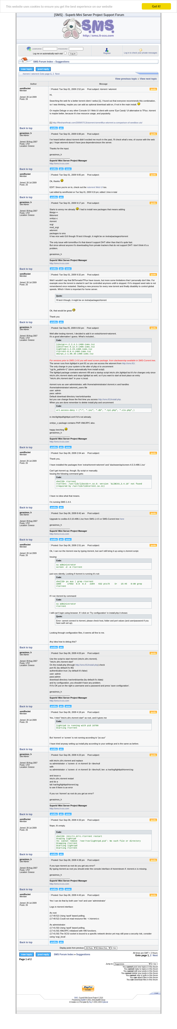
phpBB (83, 1000)
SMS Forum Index (43, 61)
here (122, 519)
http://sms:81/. (128, 363)
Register (107, 53)
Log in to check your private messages (140, 53)
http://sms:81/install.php (86, 665)
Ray (90, 1002)
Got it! (156, 6)
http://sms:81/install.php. (109, 399)
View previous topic (126, 78)
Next (57, 74)
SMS (76, 998)
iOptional (105, 1002)
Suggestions (62, 61)
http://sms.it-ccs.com (59, 163)
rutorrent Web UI (95, 187)
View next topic (148, 78)
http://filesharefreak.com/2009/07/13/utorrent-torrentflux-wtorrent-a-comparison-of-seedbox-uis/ (97, 122)
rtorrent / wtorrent (31, 74)
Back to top (26, 128)
